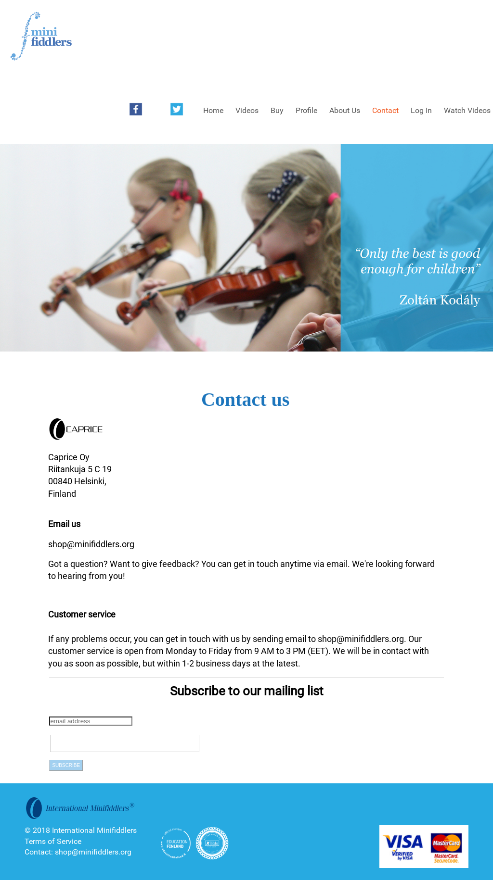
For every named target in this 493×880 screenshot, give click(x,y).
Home (213, 110)
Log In (421, 110)
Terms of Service (53, 841)
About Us (344, 110)
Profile (306, 110)
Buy (277, 110)
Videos (247, 110)
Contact (385, 110)
